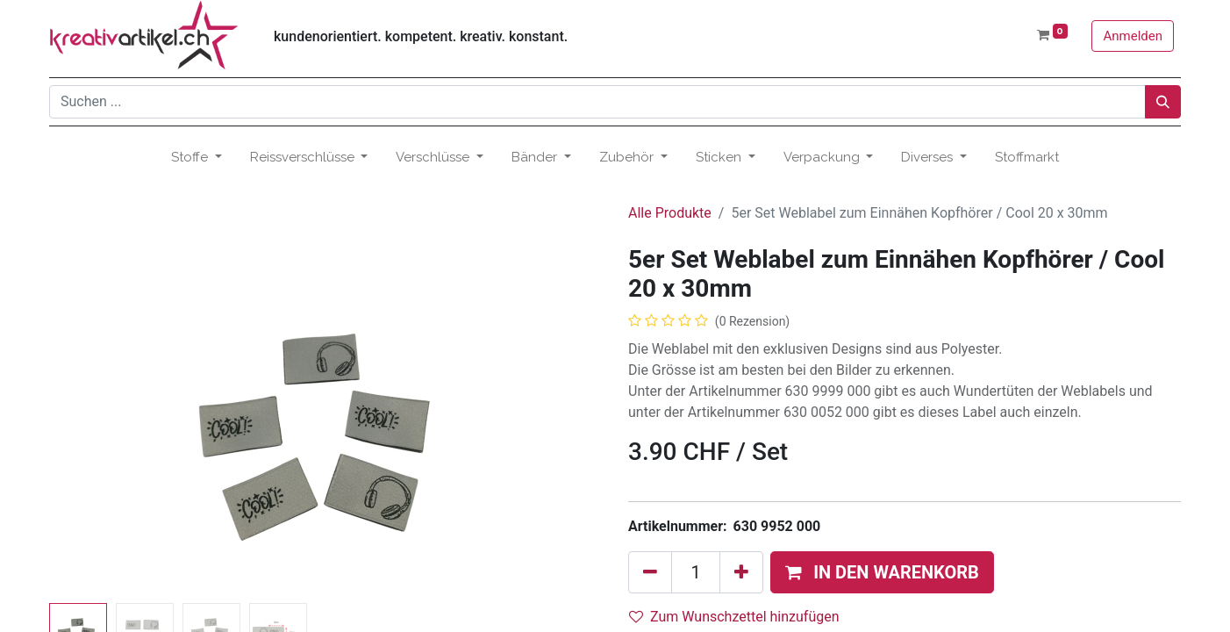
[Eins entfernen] (650, 572)
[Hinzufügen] (741, 572)
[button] (882, 572)
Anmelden (1132, 36)
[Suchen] (1163, 101)
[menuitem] (1027, 157)
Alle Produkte (670, 213)
